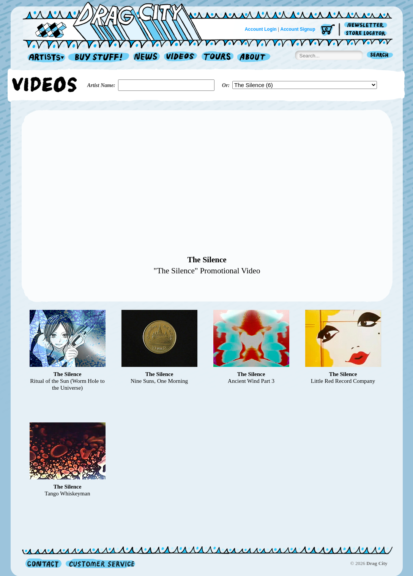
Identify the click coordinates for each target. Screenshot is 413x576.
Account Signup (298, 29)
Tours (217, 58)
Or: (226, 85)
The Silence (206, 259)
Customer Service (99, 563)
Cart (327, 30)
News (147, 58)
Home (117, 21)
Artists (44, 58)
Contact (43, 563)
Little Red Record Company (343, 381)
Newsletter (367, 25)
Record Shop (99, 58)
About (253, 58)
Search (380, 55)
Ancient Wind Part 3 (251, 381)
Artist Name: (101, 85)
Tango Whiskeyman (67, 493)
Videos (181, 58)
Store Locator (367, 33)
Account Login (261, 29)
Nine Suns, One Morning (159, 381)
